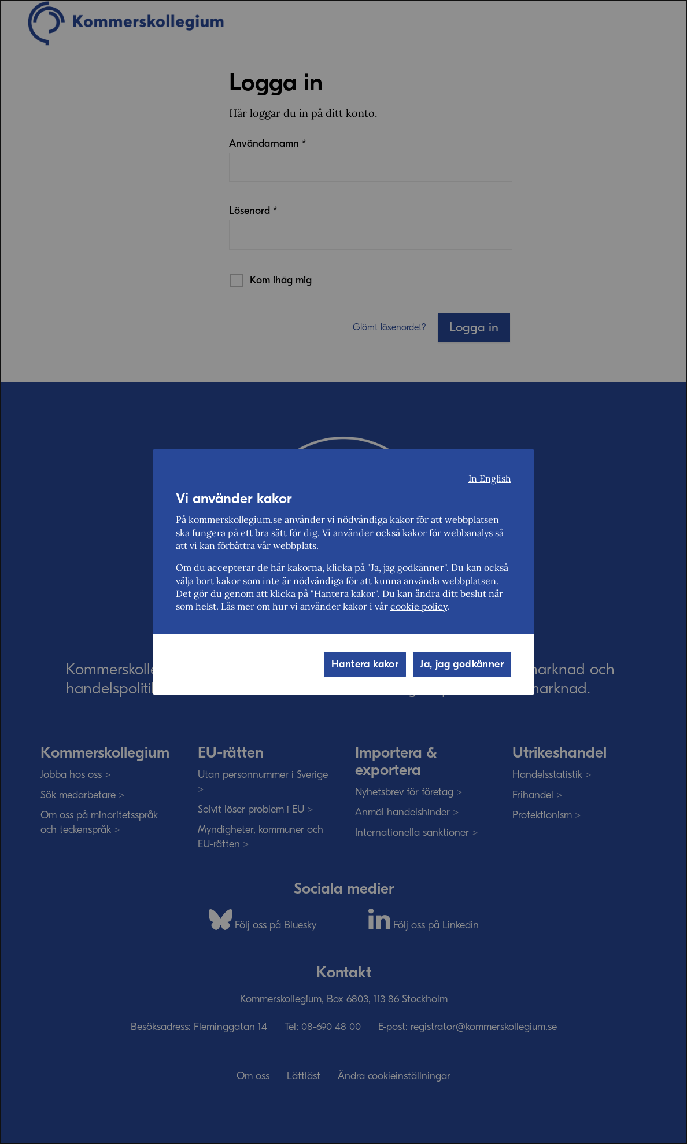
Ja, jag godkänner (462, 664)
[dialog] (343, 572)
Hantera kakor (364, 664)
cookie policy (418, 606)
